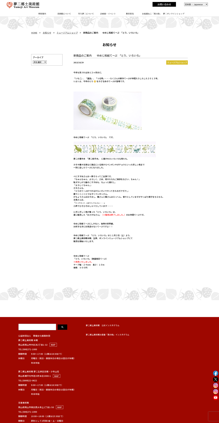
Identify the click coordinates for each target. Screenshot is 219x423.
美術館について (64, 13)
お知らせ (47, 32)
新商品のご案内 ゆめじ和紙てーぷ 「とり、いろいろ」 (107, 55)
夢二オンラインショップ (173, 13)
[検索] (37, 327)
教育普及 (130, 13)
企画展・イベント (108, 13)
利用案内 (42, 13)
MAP (53, 344)
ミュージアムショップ (67, 32)
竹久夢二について (86, 13)
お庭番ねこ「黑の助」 (152, 13)
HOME (34, 32)
